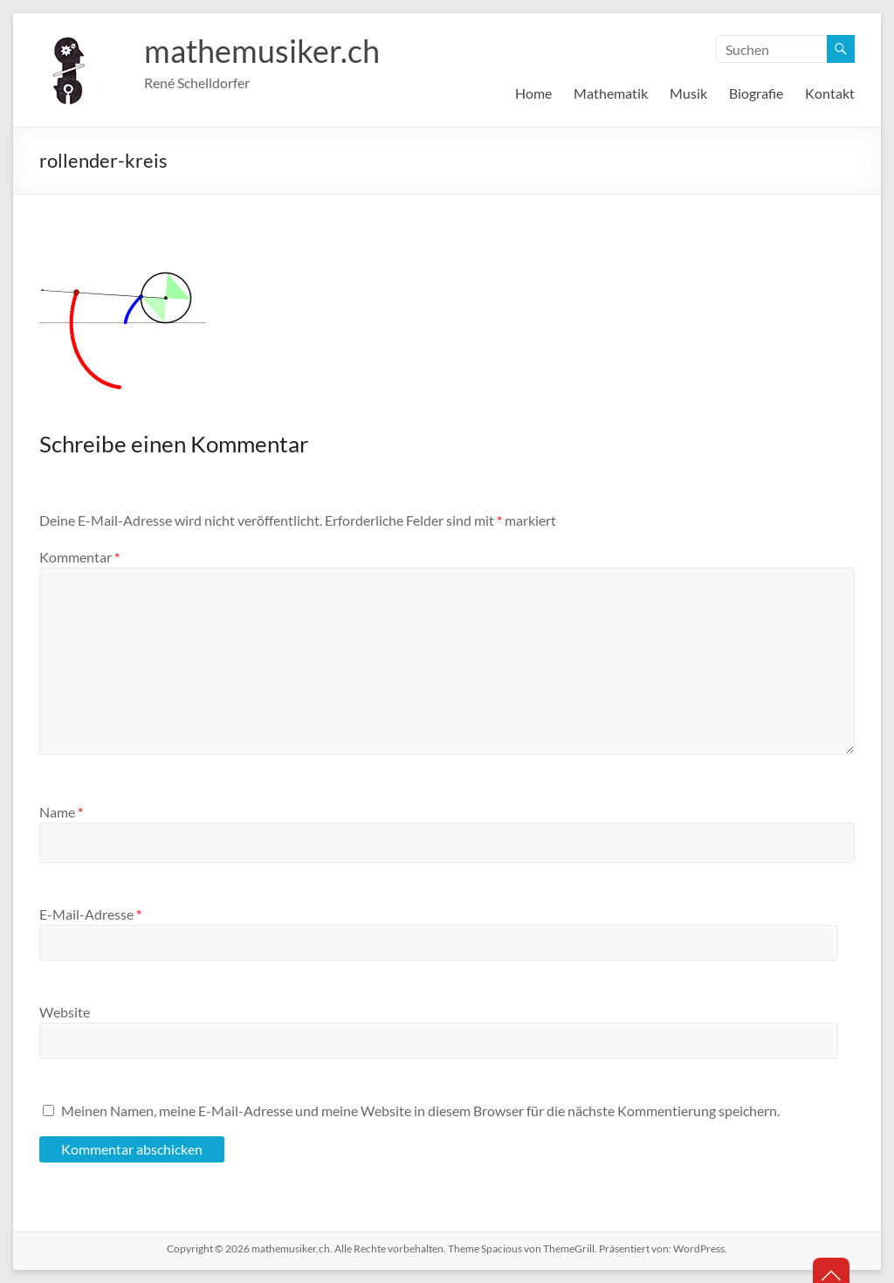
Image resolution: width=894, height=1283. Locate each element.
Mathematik (611, 93)
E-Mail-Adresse (90, 914)
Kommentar (79, 556)
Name (61, 812)
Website (64, 1012)
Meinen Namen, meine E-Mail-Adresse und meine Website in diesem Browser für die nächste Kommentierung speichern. (420, 1110)
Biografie (756, 93)
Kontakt (830, 93)
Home (533, 93)
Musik (688, 93)
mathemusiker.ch (262, 50)
